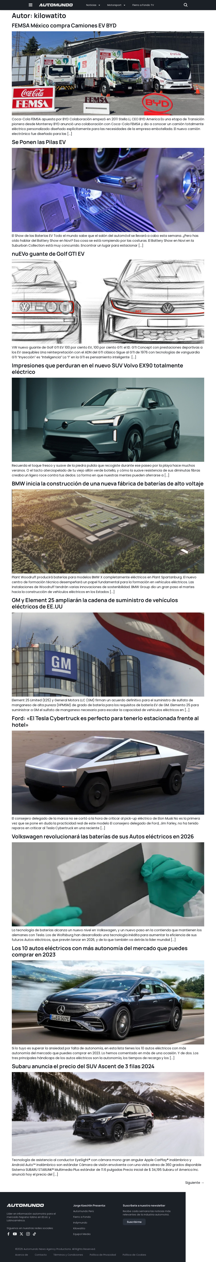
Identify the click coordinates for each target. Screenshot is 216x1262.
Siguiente (194, 1182)
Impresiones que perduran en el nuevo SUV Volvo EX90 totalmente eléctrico (97, 368)
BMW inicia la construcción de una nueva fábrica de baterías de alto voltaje (108, 483)
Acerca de (21, 1254)
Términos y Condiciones (68, 1254)
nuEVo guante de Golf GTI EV (48, 253)
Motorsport (116, 5)
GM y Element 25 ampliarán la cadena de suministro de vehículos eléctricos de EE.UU (95, 603)
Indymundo (80, 1222)
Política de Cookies (134, 1254)
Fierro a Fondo (82, 1217)
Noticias (93, 5)
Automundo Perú (83, 1211)
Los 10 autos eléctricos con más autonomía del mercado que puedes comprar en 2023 (99, 951)
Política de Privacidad (103, 1254)
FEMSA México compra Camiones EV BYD (64, 25)
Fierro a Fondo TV (143, 5)
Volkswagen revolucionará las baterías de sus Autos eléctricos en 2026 (103, 836)
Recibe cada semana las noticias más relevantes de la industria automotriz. (147, 1213)
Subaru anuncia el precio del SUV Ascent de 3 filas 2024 (83, 1066)
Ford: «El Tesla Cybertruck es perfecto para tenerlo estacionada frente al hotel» (105, 721)
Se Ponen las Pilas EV (39, 142)
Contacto (41, 1254)
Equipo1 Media (81, 1234)
